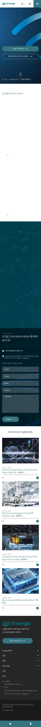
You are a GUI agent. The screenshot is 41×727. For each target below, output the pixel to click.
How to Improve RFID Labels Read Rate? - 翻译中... (20, 601)
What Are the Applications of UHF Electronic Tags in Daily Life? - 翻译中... (19, 471)
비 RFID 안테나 (11, 139)
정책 (12, 710)
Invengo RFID (14, 79)
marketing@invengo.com (14, 350)
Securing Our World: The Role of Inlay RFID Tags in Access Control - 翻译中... (19, 558)
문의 (4, 676)
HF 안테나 (8, 199)
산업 (4, 655)
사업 (4, 671)
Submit (10, 419)
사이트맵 (5, 710)
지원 (4, 661)
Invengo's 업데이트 (20, 432)
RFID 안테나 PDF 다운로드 (20, 58)
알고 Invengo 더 (17, 640)
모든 (5, 157)
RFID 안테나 (26, 79)
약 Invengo (6, 666)
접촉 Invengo (20, 50)
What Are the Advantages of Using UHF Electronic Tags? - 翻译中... (17, 514)
